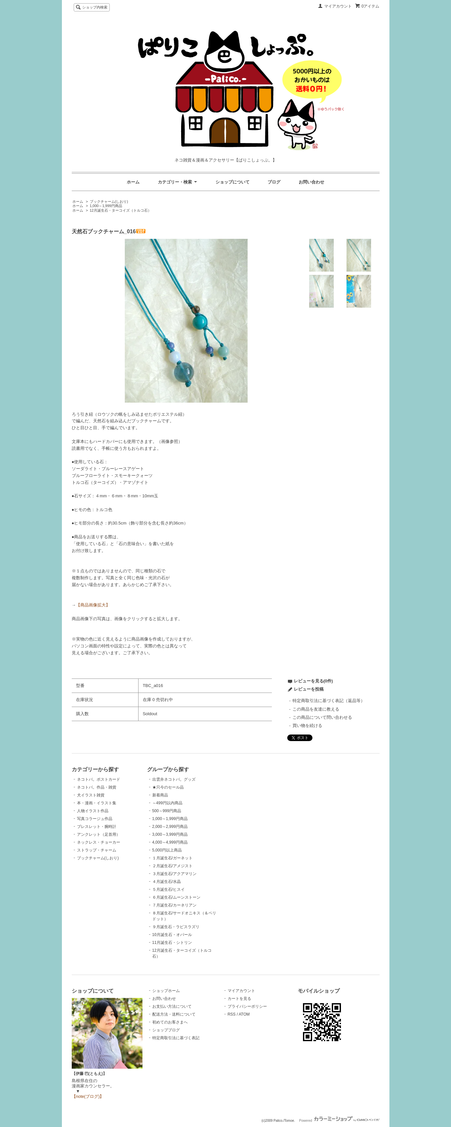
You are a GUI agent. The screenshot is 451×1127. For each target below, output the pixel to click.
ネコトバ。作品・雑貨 (96, 787)
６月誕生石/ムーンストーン (176, 897)
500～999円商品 (166, 811)
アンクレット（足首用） (98, 834)
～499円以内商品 (167, 803)
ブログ (274, 182)
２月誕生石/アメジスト (172, 866)
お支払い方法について (172, 1006)
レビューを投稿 (309, 689)
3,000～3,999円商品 (170, 834)
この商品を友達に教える (315, 709)
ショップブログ (166, 1030)
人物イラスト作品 (92, 811)
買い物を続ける (307, 725)
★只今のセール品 (168, 787)
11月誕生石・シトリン (172, 942)
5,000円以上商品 (167, 850)
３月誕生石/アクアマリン (174, 873)
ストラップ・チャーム (96, 850)
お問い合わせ (311, 182)
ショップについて (233, 182)
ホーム (133, 182)
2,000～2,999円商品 (170, 826)
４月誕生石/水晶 (166, 881)
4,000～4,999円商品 (170, 842)
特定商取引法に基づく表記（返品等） (328, 700)
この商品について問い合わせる (322, 717)
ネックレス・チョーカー (98, 842)
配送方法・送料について (174, 1014)
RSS (232, 1014)
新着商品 (160, 795)
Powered (339, 1120)
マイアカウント (338, 6)
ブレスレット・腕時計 (96, 826)
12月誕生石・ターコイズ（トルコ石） (120, 210)
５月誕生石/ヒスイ (168, 889)
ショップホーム (166, 990)
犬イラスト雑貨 (90, 795)
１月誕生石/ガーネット (172, 858)
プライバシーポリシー (247, 1006)
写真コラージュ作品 (94, 818)
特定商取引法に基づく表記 (175, 1038)
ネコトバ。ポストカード (98, 779)
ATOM (244, 1014)
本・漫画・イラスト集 (96, 803)
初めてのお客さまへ (170, 1022)
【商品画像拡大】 (93, 604)
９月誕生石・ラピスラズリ (175, 927)
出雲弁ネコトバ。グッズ (174, 779)
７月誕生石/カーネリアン (174, 905)
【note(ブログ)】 (88, 1096)
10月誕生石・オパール (172, 934)
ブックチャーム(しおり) (109, 201)
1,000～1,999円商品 (106, 206)
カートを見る (239, 998)
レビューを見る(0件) (313, 680)
